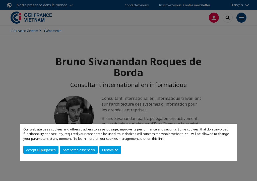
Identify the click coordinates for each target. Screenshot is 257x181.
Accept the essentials (79, 150)
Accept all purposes (41, 150)
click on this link (152, 138)
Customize (110, 150)
